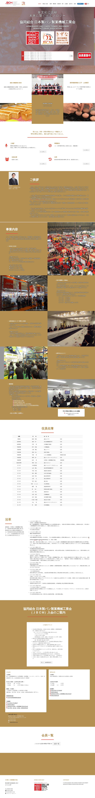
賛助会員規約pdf (55, 695)
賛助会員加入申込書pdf (56, 690)
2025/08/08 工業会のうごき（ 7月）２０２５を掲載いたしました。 (38, 58)
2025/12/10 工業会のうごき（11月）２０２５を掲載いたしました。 (38, 52)
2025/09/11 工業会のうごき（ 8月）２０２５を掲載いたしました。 (38, 56)
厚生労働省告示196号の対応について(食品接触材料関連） (26, 405)
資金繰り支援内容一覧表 (19, 402)
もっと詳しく (43, 151)
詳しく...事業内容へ (46, 662)
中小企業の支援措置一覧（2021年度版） (23, 403)
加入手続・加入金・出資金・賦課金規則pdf (18, 708)
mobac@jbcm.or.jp (14, 722)
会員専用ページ (80, 3)
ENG (88, 3)
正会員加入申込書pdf (12, 703)
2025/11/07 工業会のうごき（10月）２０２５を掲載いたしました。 (38, 53)
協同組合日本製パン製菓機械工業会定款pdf (18, 706)
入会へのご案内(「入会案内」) (16, 413)
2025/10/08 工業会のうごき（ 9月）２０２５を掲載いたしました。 (38, 55)
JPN (85, 3)
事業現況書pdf (11, 704)
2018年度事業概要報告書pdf (14, 697)
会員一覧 (56, 743)
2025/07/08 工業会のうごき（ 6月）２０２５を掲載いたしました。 (38, 60)
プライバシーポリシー (11, 793)
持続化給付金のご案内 (19, 400)
